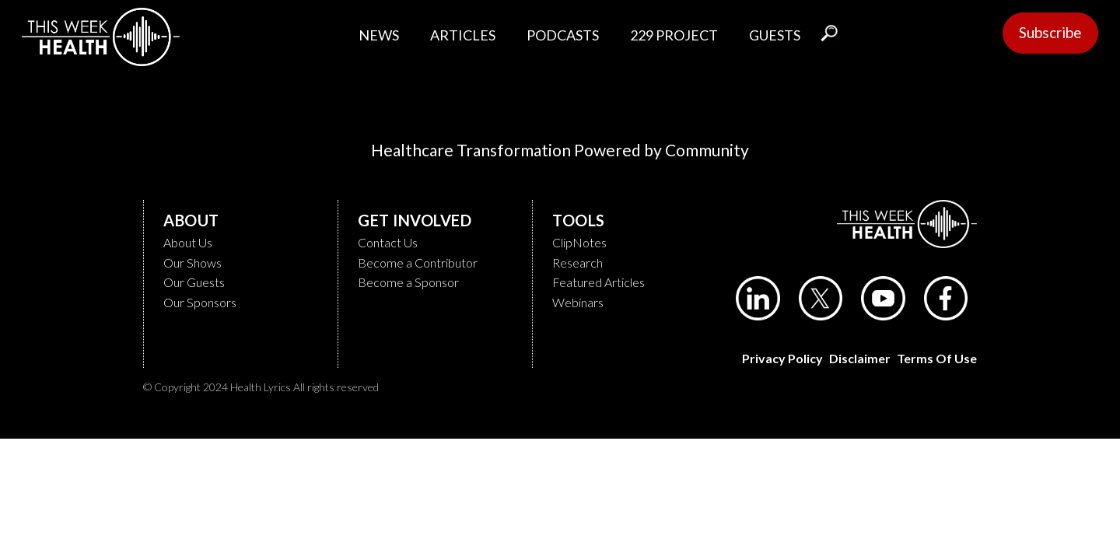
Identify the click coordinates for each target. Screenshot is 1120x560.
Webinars (578, 302)
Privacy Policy (782, 358)
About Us (187, 242)
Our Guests (194, 282)
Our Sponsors (199, 302)
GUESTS (774, 35)
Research (577, 262)
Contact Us (388, 242)
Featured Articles (598, 282)
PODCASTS (563, 35)
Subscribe (1050, 32)
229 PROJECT (674, 35)
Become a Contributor (418, 262)
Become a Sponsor (408, 282)
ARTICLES (462, 35)
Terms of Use (937, 358)
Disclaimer (860, 358)
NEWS (379, 35)
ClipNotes (579, 242)
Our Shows (192, 262)
